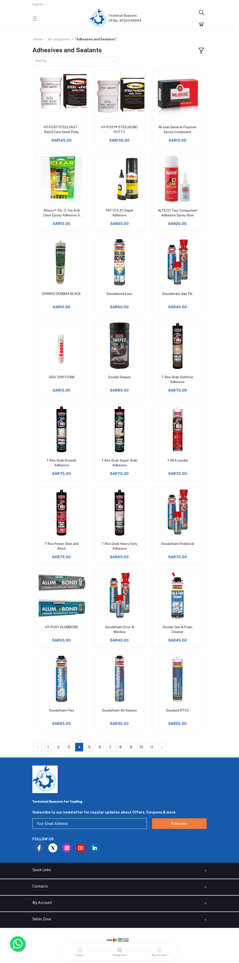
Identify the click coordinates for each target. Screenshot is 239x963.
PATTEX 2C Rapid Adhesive (119, 213)
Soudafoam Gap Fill (177, 294)
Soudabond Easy (119, 294)
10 (141, 747)
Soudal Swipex (119, 377)
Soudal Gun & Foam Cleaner (177, 629)
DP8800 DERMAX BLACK (61, 294)
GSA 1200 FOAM (61, 377)
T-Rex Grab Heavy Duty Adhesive (119, 546)
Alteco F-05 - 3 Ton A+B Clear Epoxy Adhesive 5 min (61, 213)
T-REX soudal (177, 460)
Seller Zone (41, 919)
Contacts (40, 886)
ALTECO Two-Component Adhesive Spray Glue (177, 213)
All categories (59, 39)
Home (37, 39)
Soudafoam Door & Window (119, 629)
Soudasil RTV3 (177, 710)
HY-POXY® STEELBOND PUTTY (119, 129)
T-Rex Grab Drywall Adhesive (61, 463)
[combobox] (75, 61)
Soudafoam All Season (119, 710)
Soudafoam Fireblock (177, 544)
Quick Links (41, 870)
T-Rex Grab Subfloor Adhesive (177, 379)
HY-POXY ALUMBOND (61, 627)
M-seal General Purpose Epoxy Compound (177, 129)
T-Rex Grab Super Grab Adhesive (119, 463)
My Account (42, 903)
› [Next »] (162, 747)
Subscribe (179, 824)
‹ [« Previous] (37, 747)
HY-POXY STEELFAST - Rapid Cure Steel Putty (61, 129)
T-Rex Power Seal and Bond (61, 546)
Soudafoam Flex (61, 710)
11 (151, 747)
